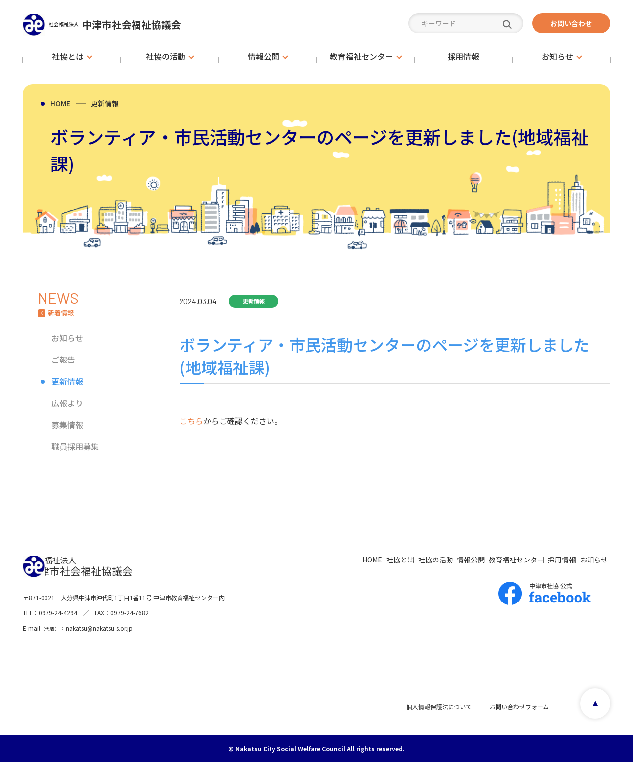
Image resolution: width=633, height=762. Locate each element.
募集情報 (67, 425)
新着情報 (61, 312)
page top (591, 706)
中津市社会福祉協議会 (139, 24)
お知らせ (67, 338)
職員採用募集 (75, 446)
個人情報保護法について (434, 706)
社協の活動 (357, 559)
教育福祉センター (471, 559)
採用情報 (534, 559)
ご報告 (63, 359)
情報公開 (409, 559)
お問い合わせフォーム (514, 706)
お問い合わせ (571, 23)
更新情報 (105, 103)
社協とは (305, 559)
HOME (60, 103)
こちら (191, 421)
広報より (67, 403)
